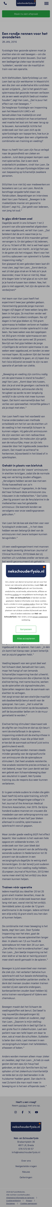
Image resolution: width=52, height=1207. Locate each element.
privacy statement (40, 617)
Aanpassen (26, 629)
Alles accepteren (26, 638)
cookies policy (29, 604)
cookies (15, 594)
